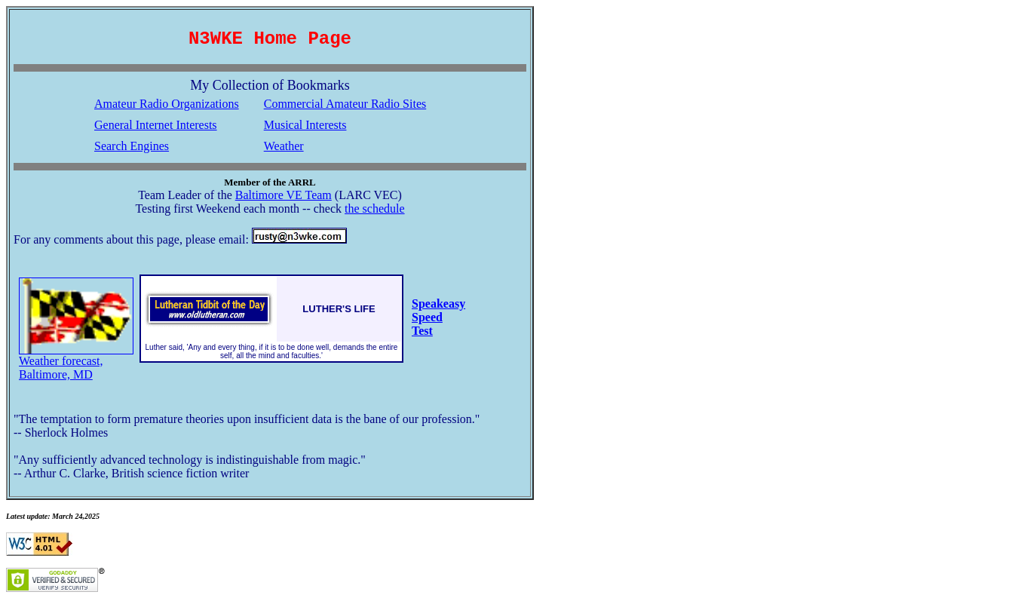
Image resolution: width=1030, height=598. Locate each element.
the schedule (375, 208)
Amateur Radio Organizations (166, 103)
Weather (284, 146)
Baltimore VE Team (283, 195)
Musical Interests (305, 124)
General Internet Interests (155, 124)
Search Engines (131, 146)
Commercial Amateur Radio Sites (345, 103)
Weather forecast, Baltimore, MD (76, 362)
